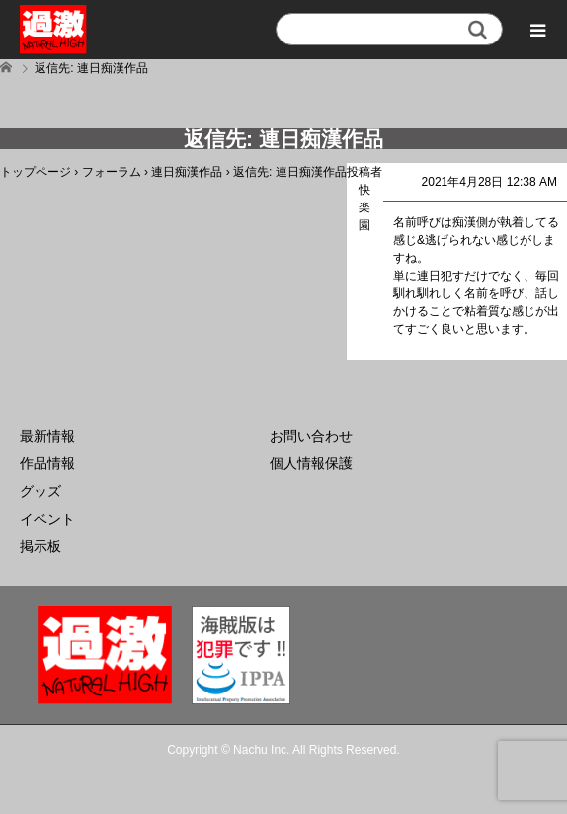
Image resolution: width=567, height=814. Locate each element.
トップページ (35, 172)
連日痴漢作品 (186, 172)
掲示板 (40, 546)
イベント (47, 519)
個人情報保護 (311, 463)
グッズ (40, 491)
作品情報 (47, 463)
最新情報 (47, 436)
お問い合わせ (311, 436)
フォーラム (111, 172)
